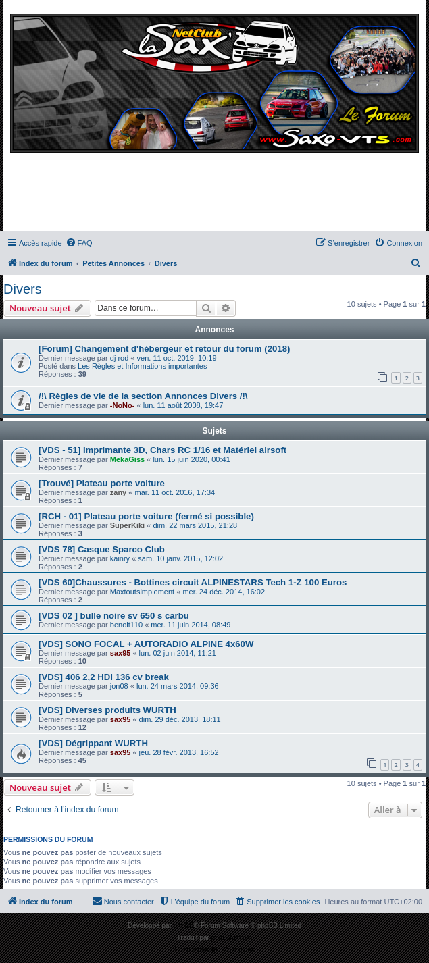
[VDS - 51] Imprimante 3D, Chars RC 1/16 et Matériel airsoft (162, 450)
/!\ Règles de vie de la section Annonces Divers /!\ (143, 396)
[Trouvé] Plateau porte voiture (102, 483)
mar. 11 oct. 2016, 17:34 (174, 492)
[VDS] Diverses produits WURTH (107, 710)
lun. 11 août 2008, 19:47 (183, 405)
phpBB (184, 925)
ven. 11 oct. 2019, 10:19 (177, 358)
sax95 (120, 653)
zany (118, 492)
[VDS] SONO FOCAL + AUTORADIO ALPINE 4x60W (146, 644)
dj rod (119, 358)
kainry (120, 558)
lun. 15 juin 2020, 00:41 (191, 459)
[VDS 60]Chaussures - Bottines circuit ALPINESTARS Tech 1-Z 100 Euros (193, 582)
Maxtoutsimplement (142, 592)
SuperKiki (127, 525)
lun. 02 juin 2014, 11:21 (177, 653)
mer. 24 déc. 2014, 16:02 (223, 592)
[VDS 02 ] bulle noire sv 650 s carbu (114, 615)
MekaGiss (127, 459)
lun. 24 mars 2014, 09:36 (177, 686)
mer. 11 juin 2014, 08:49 (190, 625)
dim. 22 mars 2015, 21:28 (195, 525)
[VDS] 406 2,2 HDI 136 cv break (104, 677)
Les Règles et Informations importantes (142, 366)
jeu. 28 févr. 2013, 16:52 (179, 752)
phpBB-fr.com (232, 937)
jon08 (119, 686)
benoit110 (126, 625)
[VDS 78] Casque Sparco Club (102, 549)
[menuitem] (79, 243)
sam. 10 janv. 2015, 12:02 (180, 558)
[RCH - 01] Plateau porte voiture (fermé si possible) (146, 516)
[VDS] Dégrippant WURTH (93, 743)
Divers (22, 289)
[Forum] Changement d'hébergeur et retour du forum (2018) (164, 349)
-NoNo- (122, 405)
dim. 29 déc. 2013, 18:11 (180, 719)
